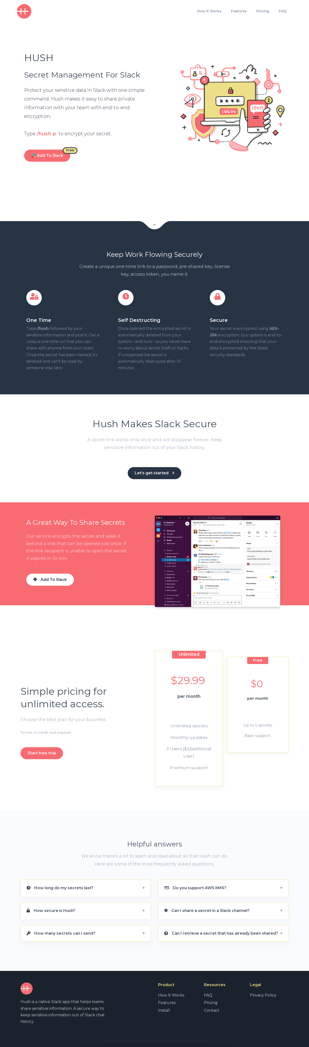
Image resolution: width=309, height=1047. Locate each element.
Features (239, 11)
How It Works (209, 11)
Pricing (262, 11)
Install (164, 998)
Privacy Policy (263, 984)
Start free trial (42, 741)
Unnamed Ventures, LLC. (55, 1038)
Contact (211, 998)
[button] (86, 876)
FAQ (282, 11)
